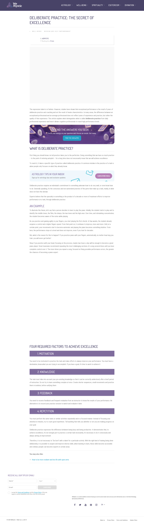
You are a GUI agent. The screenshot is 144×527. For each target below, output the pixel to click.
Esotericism (113, 5)
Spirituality (97, 5)
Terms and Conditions (122, 520)
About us (102, 520)
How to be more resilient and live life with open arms (50, 460)
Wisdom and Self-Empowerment (57, 31)
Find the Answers (72, 138)
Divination (129, 5)
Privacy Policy (110, 520)
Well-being (37, 31)
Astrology (66, 5)
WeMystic (45, 38)
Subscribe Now (103, 176)
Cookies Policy (133, 520)
